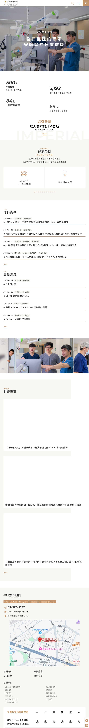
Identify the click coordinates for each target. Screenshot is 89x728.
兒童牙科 (8, 693)
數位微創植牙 (50, 687)
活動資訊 (26, 315)
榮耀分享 (25, 304)
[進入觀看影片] (44, 448)
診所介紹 (7, 671)
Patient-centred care (44, 130)
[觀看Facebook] (34, 601)
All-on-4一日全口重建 (12, 687)
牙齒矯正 (49, 690)
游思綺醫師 (36, 241)
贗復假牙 (8, 690)
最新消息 (26, 280)
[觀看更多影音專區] (5, 572)
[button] (78, 3)
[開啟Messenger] (86, 720)
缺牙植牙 (33, 253)
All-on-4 (25, 253)
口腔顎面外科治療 (11, 699)
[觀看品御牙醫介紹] (45, 133)
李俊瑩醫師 (43, 253)
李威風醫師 (27, 218)
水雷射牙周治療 (51, 696)
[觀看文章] (44, 222)
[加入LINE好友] (86, 725)
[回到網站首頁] (10, 2)
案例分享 (38, 671)
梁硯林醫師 (27, 230)
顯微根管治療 (50, 693)
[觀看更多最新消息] (5, 326)
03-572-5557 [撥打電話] (16, 607)
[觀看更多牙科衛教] (5, 264)
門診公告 (18, 280)
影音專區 (18, 218)
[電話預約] (86, 3)
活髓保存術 (9, 696)
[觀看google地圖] (45, 643)
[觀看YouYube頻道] (6, 601)
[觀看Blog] (23, 601)
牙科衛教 (18, 241)
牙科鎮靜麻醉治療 (11, 702)
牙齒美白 (26, 241)
